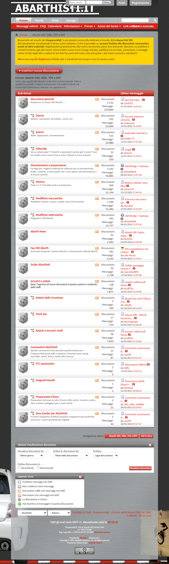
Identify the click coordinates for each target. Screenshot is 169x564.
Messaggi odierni (27, 26)
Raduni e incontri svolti (49, 330)
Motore (40, 181)
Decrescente (45, 468)
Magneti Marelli (45, 380)
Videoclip (41, 148)
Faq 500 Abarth (40, 248)
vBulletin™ (84, 538)
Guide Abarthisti (40, 264)
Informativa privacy (102, 532)
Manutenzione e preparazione (48, 165)
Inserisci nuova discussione (39, 70)
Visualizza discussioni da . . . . (33, 451)
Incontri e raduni (40, 281)
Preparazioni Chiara (47, 396)
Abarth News (38, 231)
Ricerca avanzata (143, 26)
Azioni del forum (107, 26)
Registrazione (140, 2)
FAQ (43, 26)
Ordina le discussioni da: (66, 451)
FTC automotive (45, 363)
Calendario (55, 26)
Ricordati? (77, 8)
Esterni (40, 115)
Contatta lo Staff (81, 512)
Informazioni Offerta (136, 364)
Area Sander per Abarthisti (51, 413)
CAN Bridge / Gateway (137, 166)
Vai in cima (146, 436)
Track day (41, 314)
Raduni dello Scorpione (49, 297)
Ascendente (26, 468)
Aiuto (122, 2)
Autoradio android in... (137, 133)
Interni (40, 132)
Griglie (128, 149)
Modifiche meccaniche (49, 198)
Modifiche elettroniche (49, 215)
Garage (70, 20)
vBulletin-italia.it (95, 542)
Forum (23, 20)
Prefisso (97, 451)
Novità (39, 20)
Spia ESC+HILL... (133, 100)
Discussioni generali (42, 99)
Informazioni (72, 26)
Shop (55, 20)
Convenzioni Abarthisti (44, 347)
